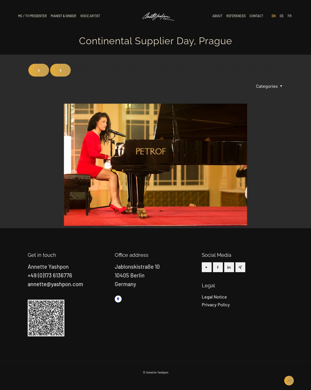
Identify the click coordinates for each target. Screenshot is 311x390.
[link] (118, 299)
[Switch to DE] (281, 16)
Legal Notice (214, 296)
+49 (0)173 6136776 (50, 275)
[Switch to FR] (289, 16)
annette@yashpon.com (55, 284)
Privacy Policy (216, 304)
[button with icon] (207, 267)
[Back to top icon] (289, 380)
